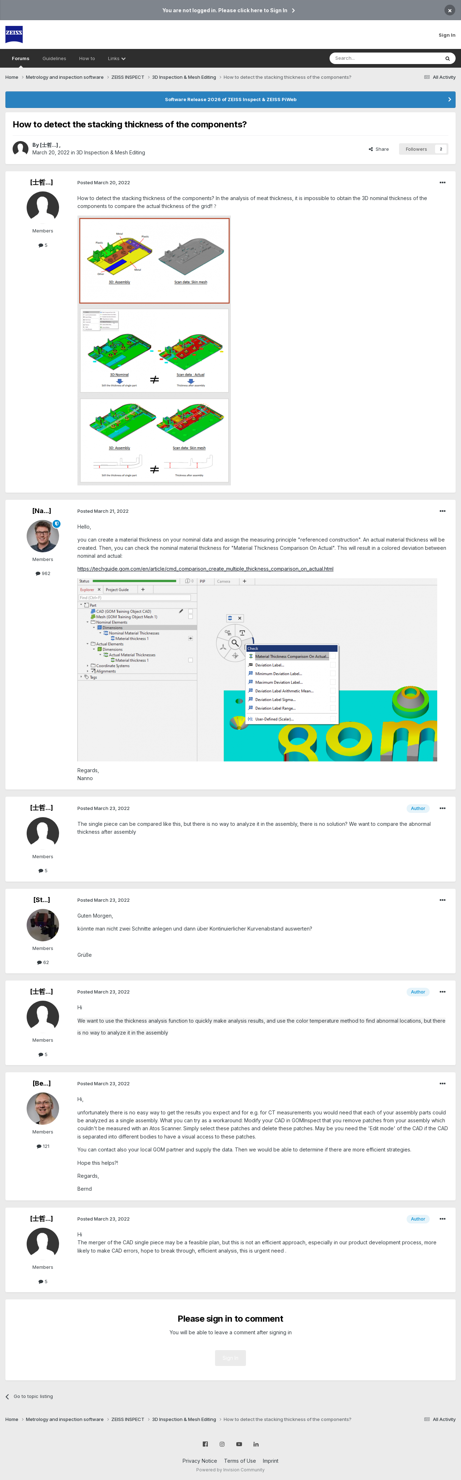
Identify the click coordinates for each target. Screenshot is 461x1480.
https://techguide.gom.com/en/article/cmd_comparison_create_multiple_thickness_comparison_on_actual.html (205, 569)
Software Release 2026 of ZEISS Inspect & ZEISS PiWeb (230, 99)
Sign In (447, 35)
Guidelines (54, 58)
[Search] (366, 58)
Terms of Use (240, 1461)
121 (43, 1146)
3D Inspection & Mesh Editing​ (110, 152)
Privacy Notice (200, 1461)
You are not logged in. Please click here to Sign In (224, 10)
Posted (103, 182)
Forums (21, 61)
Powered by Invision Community (230, 1469)
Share (379, 149)
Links (117, 58)
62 (43, 962)
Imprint (270, 1461)
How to (87, 58)
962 (43, 573)
